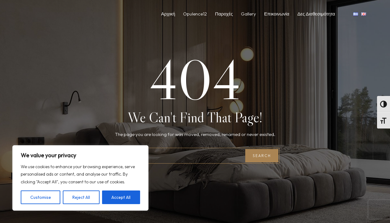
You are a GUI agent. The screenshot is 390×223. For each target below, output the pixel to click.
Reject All (81, 197)
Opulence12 (195, 14)
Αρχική (168, 14)
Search (262, 155)
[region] (80, 178)
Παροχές (224, 14)
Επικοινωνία (276, 14)
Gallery (248, 14)
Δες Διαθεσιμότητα (316, 14)
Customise (40, 197)
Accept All (121, 197)
